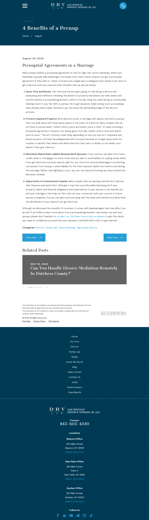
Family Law (51, 227)
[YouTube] (71, 515)
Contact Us (74, 377)
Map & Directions (74, 452)
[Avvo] (77, 515)
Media (74, 356)
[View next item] (48, 287)
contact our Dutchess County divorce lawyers (81, 216)
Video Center (75, 372)
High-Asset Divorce (87, 227)
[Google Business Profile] (64, 515)
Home (74, 336)
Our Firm (74, 341)
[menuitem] (26, 321)
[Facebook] (57, 515)
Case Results (74, 392)
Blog (74, 367)
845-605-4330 (74, 424)
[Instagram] (84, 515)
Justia (74, 382)
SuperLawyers (74, 387)
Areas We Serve (74, 361)
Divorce (40, 227)
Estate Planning (67, 227)
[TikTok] (91, 515)
